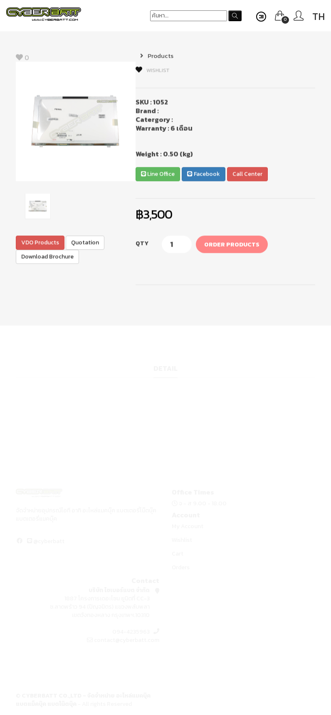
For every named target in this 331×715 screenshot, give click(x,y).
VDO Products (40, 243)
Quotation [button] (85, 243)
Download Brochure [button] (47, 257)
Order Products (231, 245)
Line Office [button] (158, 174)
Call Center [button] (247, 174)
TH (318, 16)
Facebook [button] (203, 174)
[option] (76, 122)
